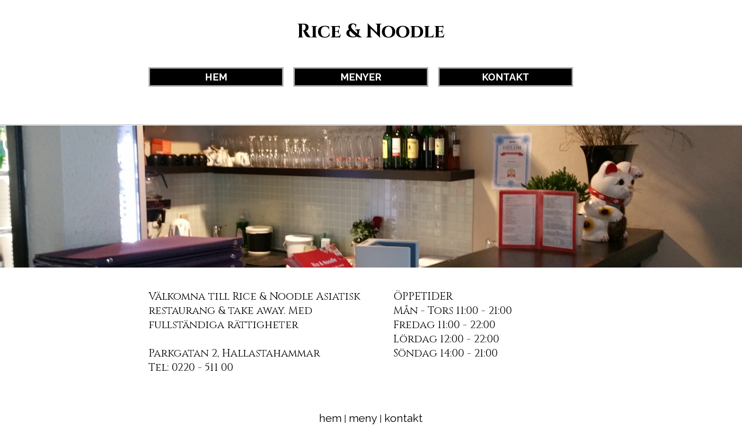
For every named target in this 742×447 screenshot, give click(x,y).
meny (363, 417)
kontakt (403, 417)
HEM (216, 77)
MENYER (360, 77)
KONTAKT (505, 77)
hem (330, 417)
